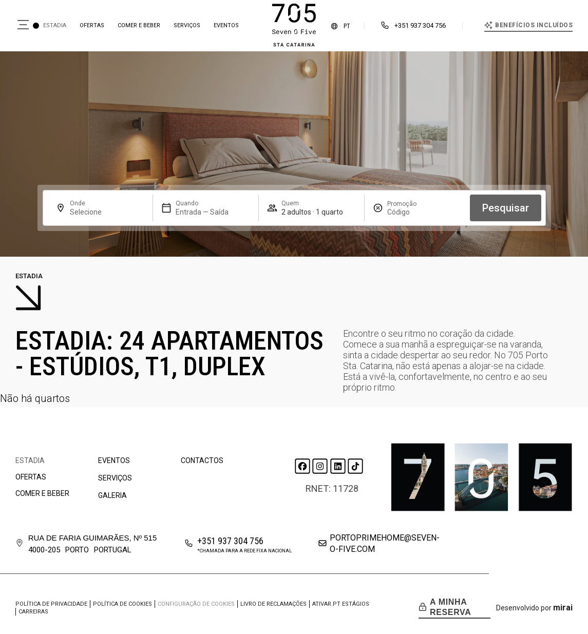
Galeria (112, 495)
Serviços (187, 25)
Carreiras (33, 611)
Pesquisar (505, 208)
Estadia (54, 25)
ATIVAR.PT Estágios (340, 604)
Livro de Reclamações (273, 604)
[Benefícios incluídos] (488, 25)
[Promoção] (412, 212)
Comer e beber (139, 25)
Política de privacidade (51, 604)
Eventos (226, 25)
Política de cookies (122, 604)
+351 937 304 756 (420, 25)
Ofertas (92, 25)
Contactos (202, 460)
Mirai (563, 607)
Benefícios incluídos (534, 25)
